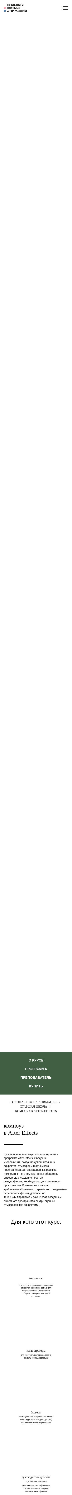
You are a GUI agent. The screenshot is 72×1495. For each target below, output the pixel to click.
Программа (36, 1069)
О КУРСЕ (35, 1060)
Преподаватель (35, 1078)
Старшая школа (33, 1106)
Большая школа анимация (33, 1102)
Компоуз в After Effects (36, 1111)
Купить (36, 1086)
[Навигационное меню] (65, 8)
